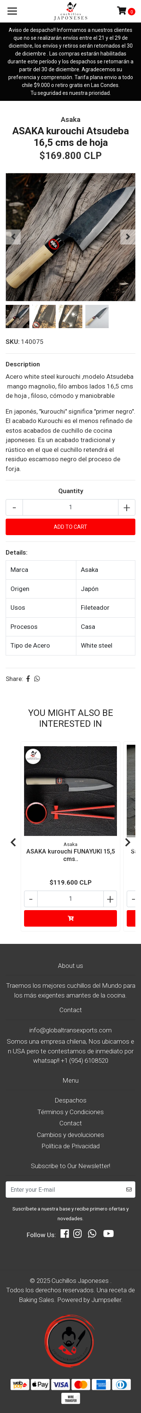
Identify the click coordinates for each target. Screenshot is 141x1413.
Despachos (70, 1100)
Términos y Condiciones (70, 1112)
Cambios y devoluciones (70, 1134)
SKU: (13, 341)
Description (23, 364)
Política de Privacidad (70, 1146)
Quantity (70, 491)
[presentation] (13, 237)
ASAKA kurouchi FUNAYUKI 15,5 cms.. (70, 855)
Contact (70, 1123)
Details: (16, 552)
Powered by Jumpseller (89, 1300)
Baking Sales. (38, 1300)
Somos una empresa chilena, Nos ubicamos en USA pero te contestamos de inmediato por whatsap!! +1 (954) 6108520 (70, 1051)
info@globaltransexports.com (70, 1030)
